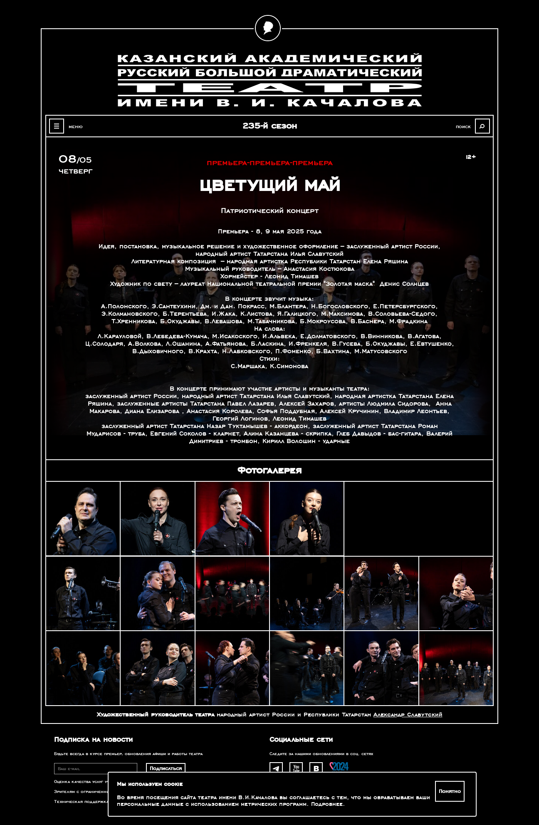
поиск (463, 126)
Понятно (450, 791)
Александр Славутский (408, 714)
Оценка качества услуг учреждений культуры (103, 781)
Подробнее (327, 804)
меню (76, 126)
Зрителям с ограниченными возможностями (103, 791)
